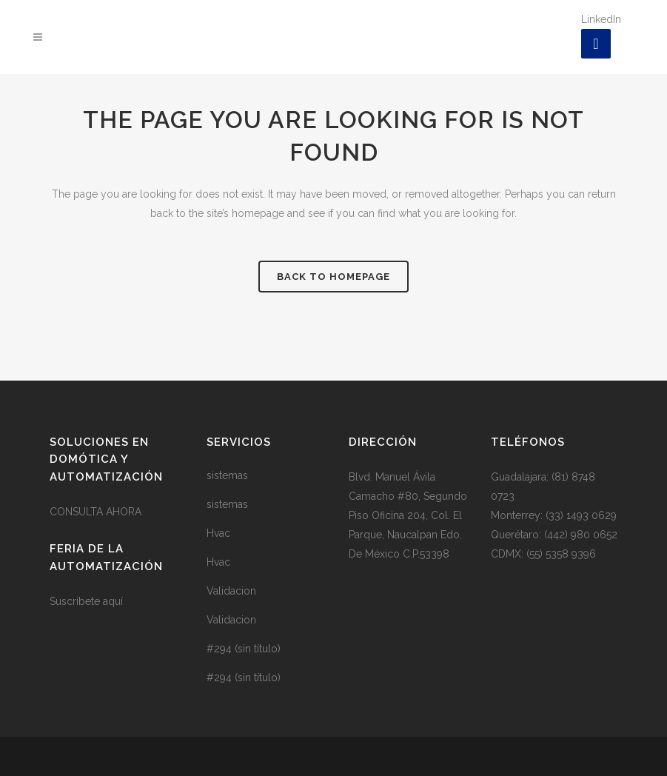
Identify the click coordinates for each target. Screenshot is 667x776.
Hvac (218, 533)
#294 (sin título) (244, 649)
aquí (113, 601)
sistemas (227, 475)
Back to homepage (333, 276)
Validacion (231, 591)
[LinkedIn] (596, 43)
